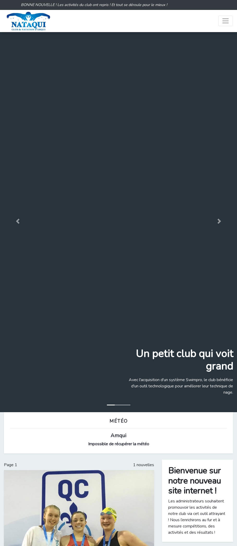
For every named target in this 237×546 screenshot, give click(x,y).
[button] (17, 221)
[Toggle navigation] (225, 21)
